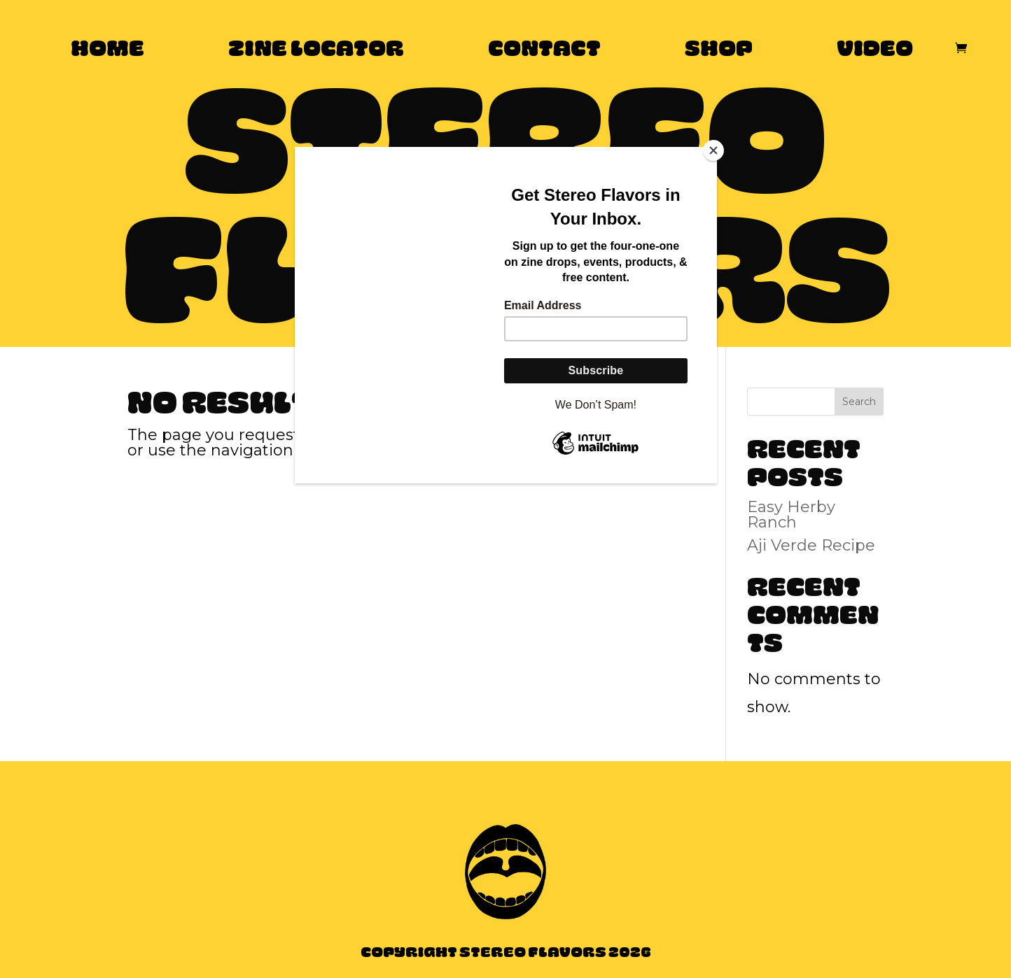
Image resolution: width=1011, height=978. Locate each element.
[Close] (713, 150)
